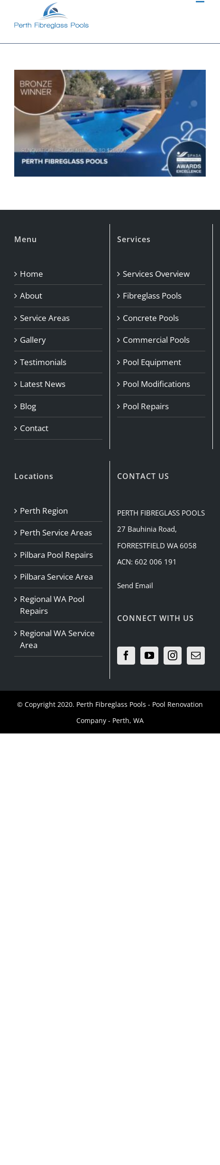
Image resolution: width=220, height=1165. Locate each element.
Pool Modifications (156, 383)
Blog (28, 406)
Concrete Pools (151, 317)
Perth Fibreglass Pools (111, 704)
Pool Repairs (146, 406)
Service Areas (45, 317)
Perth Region (44, 510)
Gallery (33, 339)
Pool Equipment (152, 362)
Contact (34, 428)
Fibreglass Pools (152, 295)
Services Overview (156, 273)
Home (31, 273)
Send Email (135, 585)
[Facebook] (126, 656)
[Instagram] (173, 656)
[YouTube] (149, 656)
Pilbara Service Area (56, 576)
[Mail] (196, 656)
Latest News (42, 383)
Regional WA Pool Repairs (52, 605)
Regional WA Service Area (57, 639)
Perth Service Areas (56, 532)
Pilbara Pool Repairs (56, 554)
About (31, 295)
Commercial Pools (156, 339)
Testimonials (43, 362)
